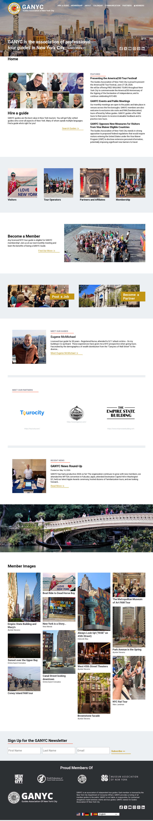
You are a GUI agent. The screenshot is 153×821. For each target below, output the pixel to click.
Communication (112, 6)
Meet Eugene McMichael (63, 353)
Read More (56, 486)
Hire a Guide (63, 6)
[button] (24, 621)
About (88, 6)
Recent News (57, 460)
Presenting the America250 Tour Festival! (113, 78)
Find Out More (45, 250)
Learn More (75, 48)
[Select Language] (108, 814)
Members (140, 6)
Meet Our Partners (22, 390)
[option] (45, 101)
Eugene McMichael (63, 336)
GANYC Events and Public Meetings (110, 101)
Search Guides (69, 128)
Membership (77, 6)
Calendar (98, 6)
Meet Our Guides (59, 331)
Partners (127, 6)
